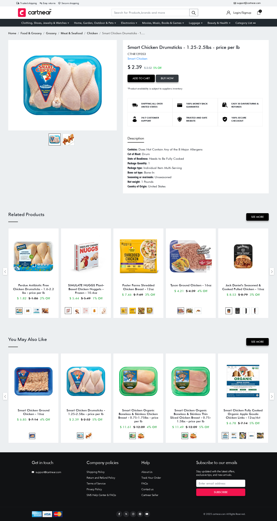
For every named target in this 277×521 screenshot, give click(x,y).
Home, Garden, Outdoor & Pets (93, 23)
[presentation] (5, 271)
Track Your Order (151, 477)
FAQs (144, 483)
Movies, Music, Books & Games (161, 23)
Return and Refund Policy (101, 477)
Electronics (128, 23)
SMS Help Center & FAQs (101, 495)
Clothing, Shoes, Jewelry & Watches (44, 23)
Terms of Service (96, 483)
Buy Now (167, 78)
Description (136, 138)
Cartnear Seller (149, 495)
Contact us (147, 489)
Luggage (194, 23)
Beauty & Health (218, 23)
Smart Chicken (137, 58)
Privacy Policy (94, 489)
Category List (245, 23)
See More (257, 216)
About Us (146, 472)
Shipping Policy (96, 472)
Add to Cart (141, 78)
